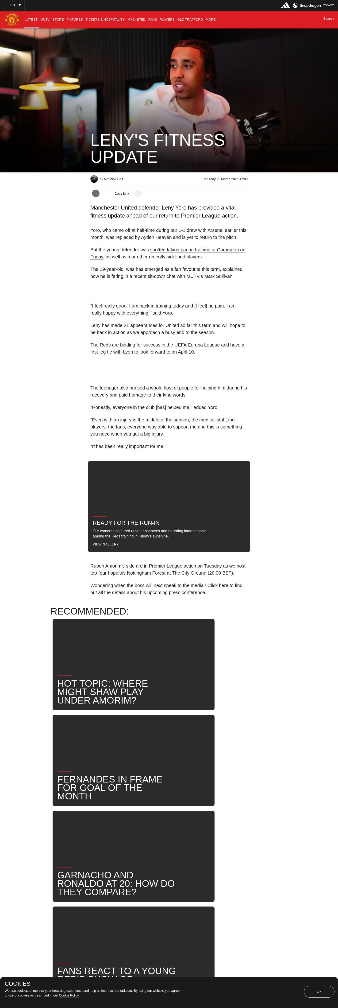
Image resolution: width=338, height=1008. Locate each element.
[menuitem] (31, 19)
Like (121, 827)
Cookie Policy (69, 995)
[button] (12, 5)
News (100, 827)
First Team (146, 827)
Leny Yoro (176, 827)
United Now (105, 842)
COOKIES (17, 983)
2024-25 (135, 842)
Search (225, 827)
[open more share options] (138, 193)
